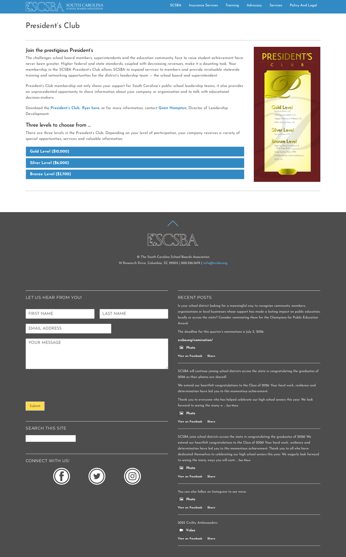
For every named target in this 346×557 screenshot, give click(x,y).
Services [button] (276, 5)
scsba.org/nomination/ (195, 340)
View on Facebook (190, 356)
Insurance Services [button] (203, 5)
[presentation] (64, 393)
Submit (35, 405)
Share (211, 356)
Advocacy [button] (254, 5)
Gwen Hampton (172, 108)
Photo (186, 347)
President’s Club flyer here (75, 108)
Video (186, 530)
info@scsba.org (215, 263)
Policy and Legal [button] (303, 5)
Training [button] (232, 5)
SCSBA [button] (175, 5)
